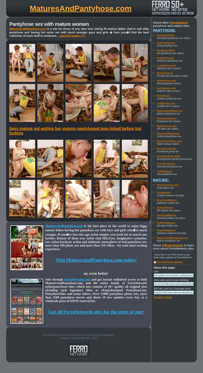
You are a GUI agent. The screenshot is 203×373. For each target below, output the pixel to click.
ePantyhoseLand (166, 80)
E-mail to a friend (163, 297)
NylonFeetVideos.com (169, 141)
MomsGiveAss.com (168, 185)
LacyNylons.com (166, 88)
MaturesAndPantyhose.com (81, 8)
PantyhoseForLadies (168, 156)
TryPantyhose (164, 171)
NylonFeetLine (165, 73)
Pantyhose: (164, 30)
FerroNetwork (179, 22)
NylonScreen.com (167, 126)
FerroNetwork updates (169, 262)
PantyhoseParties (167, 148)
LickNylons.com (166, 103)
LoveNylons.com (166, 65)
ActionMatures (165, 207)
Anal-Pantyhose (166, 43)
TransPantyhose (166, 163)
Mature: (161, 180)
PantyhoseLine (165, 58)
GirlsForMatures (166, 222)
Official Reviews (172, 245)
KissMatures (164, 192)
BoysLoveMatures (167, 200)
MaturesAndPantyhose (170, 111)
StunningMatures (166, 215)
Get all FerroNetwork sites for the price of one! (96, 311)
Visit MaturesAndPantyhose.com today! (96, 259)
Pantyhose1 (163, 95)
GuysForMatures (166, 230)
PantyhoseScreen (167, 118)
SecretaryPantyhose (168, 133)
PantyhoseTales (166, 50)
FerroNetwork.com (77, 279)
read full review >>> (72, 35)
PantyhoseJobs (165, 35)
